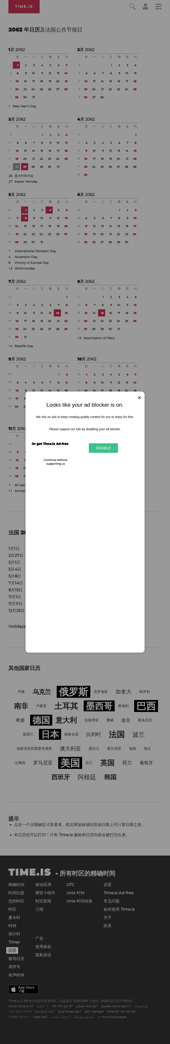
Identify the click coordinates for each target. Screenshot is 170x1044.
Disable (103, 448)
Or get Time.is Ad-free (50, 444)
